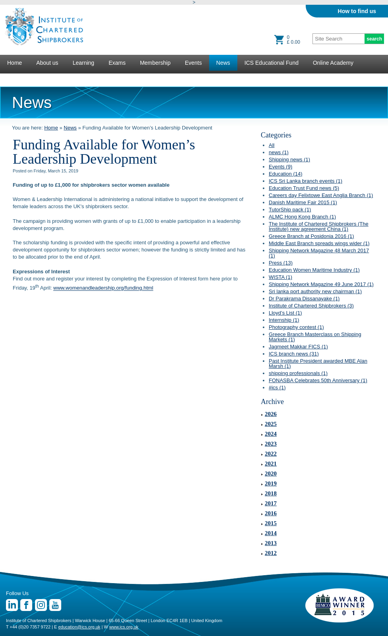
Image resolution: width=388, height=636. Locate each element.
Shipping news (289, 159)
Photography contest (296, 327)
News (223, 63)
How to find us (357, 11)
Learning (84, 63)
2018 (271, 493)
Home (14, 63)
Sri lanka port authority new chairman (315, 291)
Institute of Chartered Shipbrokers (311, 306)
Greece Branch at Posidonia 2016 (311, 236)
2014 (271, 533)
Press (281, 263)
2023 (271, 444)
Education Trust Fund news (304, 188)
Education (286, 174)
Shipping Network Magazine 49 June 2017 (321, 284)
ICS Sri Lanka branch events (305, 181)
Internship (284, 320)
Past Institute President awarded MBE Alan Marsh (318, 363)
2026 (271, 414)
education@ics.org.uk (79, 626)
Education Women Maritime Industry (314, 270)
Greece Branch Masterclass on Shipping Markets (315, 336)
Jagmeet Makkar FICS (298, 347)
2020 (271, 473)
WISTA (280, 277)
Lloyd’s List (285, 313)
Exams (117, 63)
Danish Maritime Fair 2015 (303, 202)
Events (193, 63)
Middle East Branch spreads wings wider (319, 243)
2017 (271, 503)
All (271, 145)
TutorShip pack (290, 210)
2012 (271, 553)
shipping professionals (298, 373)
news (279, 152)
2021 (271, 463)
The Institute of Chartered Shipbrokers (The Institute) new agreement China (319, 226)
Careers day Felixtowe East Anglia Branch (321, 195)
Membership (155, 63)
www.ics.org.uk (123, 626)
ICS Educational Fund (271, 63)
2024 (271, 434)
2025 (271, 424)
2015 (271, 523)
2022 (271, 453)
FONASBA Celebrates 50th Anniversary (318, 380)
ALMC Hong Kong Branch (302, 217)
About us (47, 63)
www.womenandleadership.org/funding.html (103, 288)
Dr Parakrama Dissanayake (304, 299)
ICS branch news (294, 354)
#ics (277, 387)
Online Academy (333, 63)
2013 (271, 543)
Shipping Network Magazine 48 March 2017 (319, 253)
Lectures (18, 78)
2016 (271, 513)
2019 (271, 483)
